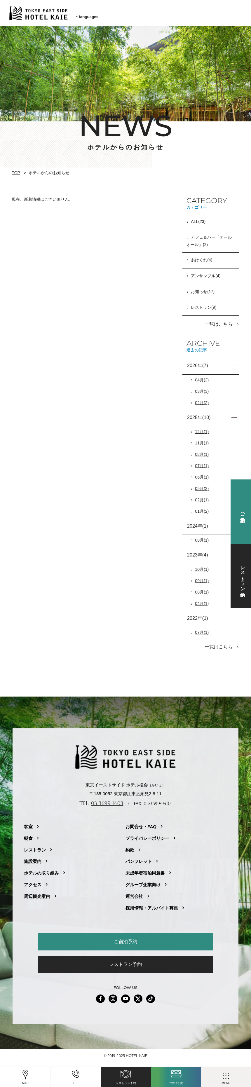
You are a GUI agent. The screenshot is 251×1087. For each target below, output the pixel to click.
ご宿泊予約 (125, 938)
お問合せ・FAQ (141, 823)
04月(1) (202, 601)
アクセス (32, 881)
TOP (16, 170)
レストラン (35, 846)
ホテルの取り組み (41, 869)
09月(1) (202, 578)
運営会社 (134, 893)
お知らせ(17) (203, 289)
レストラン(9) (203, 305)
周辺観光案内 (37, 893)
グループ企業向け (143, 881)
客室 (28, 823)
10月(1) (202, 566)
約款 (130, 846)
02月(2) (202, 400)
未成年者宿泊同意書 (145, 869)
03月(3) (202, 388)
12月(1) (202, 429)
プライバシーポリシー (147, 834)
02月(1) (202, 497)
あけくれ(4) (201, 258)
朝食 (28, 834)
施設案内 (32, 858)
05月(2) (202, 486)
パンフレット (139, 858)
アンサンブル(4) (205, 273)
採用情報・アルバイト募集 (152, 904)
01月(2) (202, 508)
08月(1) (202, 451)
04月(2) (202, 377)
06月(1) (202, 474)
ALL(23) (198, 219)
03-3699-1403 (107, 800)
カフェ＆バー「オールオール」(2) (209, 239)
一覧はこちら (219, 321)
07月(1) (202, 463)
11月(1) (202, 440)
